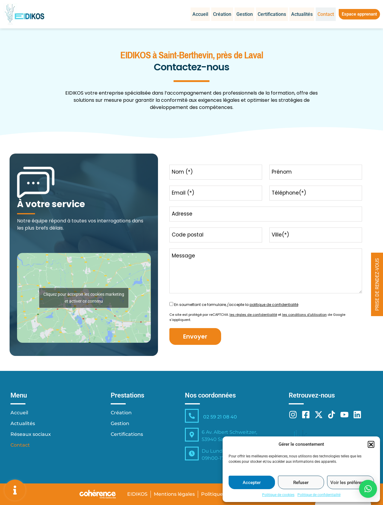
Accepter (252, 482)
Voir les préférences (350, 482)
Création (224, 14)
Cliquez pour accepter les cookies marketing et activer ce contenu (83, 298)
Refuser (300, 482)
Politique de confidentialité (319, 495)
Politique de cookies (278, 495)
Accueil (203, 14)
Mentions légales (173, 494)
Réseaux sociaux (30, 434)
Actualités (302, 14)
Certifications (273, 14)
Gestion (246, 14)
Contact (326, 14)
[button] (371, 444)
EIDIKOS (137, 494)
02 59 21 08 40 (220, 417)
